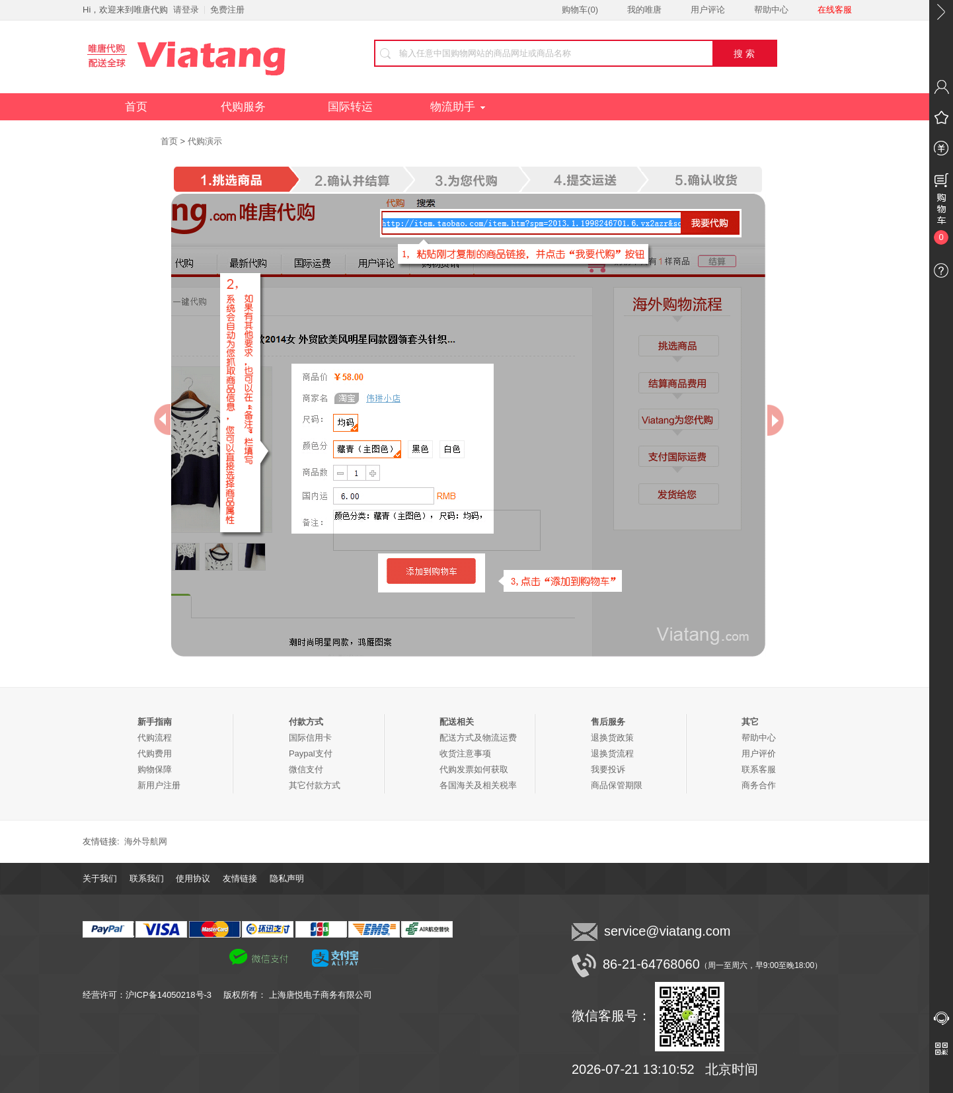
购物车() (580, 10)
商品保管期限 (616, 785)
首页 (136, 107)
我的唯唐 (644, 10)
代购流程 (154, 738)
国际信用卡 (310, 738)
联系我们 (147, 878)
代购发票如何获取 (473, 769)
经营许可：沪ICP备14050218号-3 (153, 995)
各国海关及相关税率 (478, 785)
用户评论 (708, 10)
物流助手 (457, 107)
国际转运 (350, 107)
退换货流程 (612, 753)
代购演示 (205, 141)
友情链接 (240, 878)
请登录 (186, 10)
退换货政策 (612, 738)
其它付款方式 (314, 785)
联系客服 (759, 769)
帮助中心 (771, 10)
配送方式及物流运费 (478, 738)
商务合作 (759, 785)
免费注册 (227, 10)
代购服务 (243, 107)
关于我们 (100, 878)
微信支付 (306, 769)
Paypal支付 (310, 753)
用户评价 (759, 753)
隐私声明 (287, 878)
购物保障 (154, 769)
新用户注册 (158, 785)
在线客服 (835, 10)
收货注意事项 (465, 753)
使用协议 (193, 878)
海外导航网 (145, 841)
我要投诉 (608, 769)
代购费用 (154, 753)
